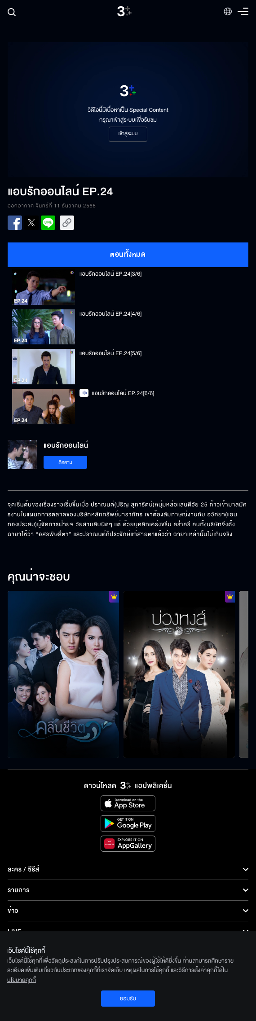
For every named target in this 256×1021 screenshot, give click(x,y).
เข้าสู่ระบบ (127, 134)
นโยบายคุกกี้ (21, 980)
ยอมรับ (128, 998)
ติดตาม (65, 462)
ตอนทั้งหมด (128, 254)
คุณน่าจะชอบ (39, 577)
